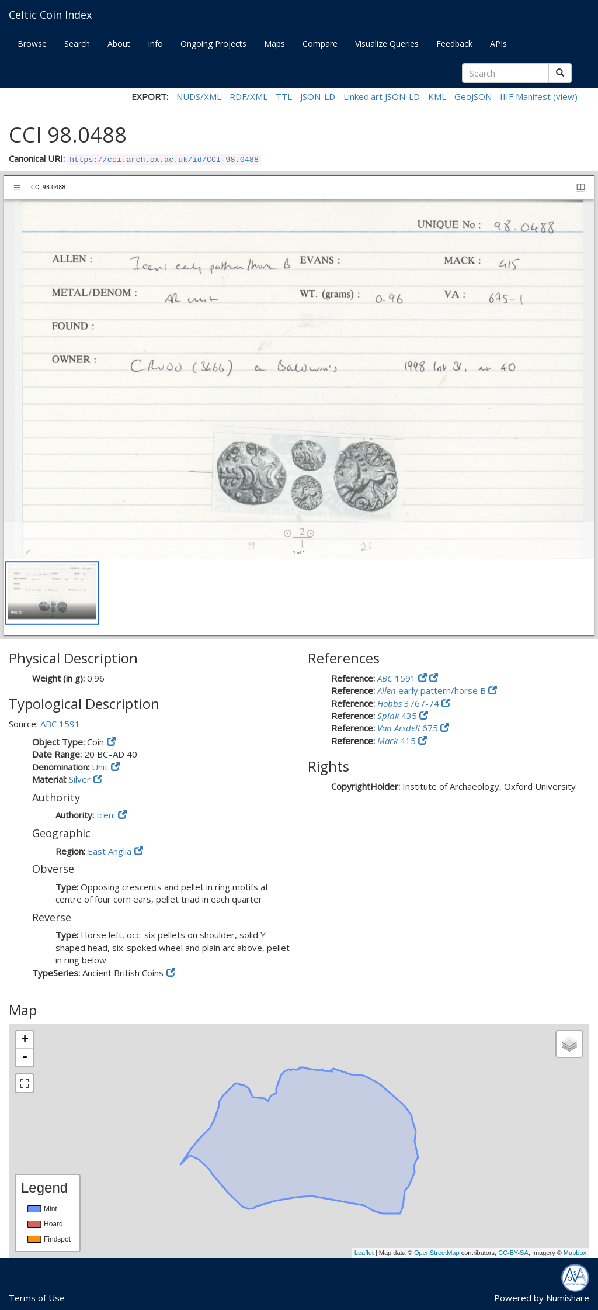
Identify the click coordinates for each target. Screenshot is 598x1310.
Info (155, 43)
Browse (32, 43)
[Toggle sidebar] (17, 187)
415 (397, 740)
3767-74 (409, 703)
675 (408, 728)
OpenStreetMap (437, 1252)
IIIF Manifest (525, 96)
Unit (100, 767)
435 (398, 715)
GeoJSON (473, 96)
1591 (397, 678)
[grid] (299, 597)
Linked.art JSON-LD (381, 96)
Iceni (105, 815)
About (118, 43)
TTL (284, 96)
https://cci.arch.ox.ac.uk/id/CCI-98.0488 (164, 159)
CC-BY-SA (513, 1252)
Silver (80, 779)
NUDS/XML (198, 96)
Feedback (454, 43)
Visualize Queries (387, 43)
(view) (565, 96)
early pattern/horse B (432, 690)
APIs (498, 43)
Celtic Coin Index (50, 15)
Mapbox (575, 1252)
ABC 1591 (60, 724)
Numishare (567, 1298)
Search (77, 43)
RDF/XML (248, 96)
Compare (320, 43)
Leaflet (364, 1252)
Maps (274, 43)
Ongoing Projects (213, 43)
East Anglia (109, 851)
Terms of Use (37, 1298)
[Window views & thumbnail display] (580, 187)
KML (437, 96)
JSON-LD (317, 96)
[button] (52, 593)
